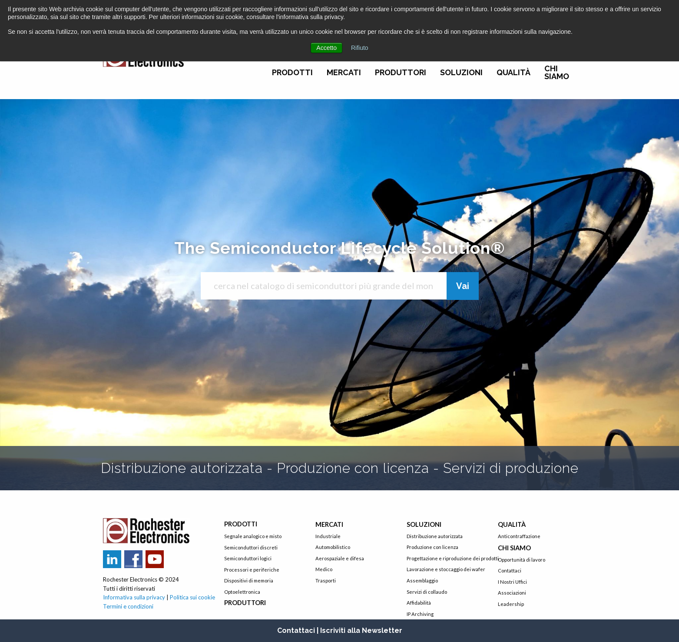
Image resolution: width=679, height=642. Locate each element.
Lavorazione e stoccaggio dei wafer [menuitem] (446, 569)
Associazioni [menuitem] (512, 592)
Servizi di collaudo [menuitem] (427, 592)
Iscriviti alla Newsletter (361, 630)
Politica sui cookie (192, 597)
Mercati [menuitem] (344, 72)
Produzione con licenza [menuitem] (432, 547)
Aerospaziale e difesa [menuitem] (339, 558)
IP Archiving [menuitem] (420, 614)
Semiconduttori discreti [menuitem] (251, 547)
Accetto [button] (326, 47)
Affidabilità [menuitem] (419, 602)
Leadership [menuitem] (511, 604)
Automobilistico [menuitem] (332, 547)
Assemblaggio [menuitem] (422, 580)
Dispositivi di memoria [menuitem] (248, 580)
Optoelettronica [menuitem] (242, 592)
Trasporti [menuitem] (325, 580)
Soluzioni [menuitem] (461, 72)
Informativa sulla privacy (134, 597)
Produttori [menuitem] (400, 72)
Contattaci (296, 630)
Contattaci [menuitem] (509, 570)
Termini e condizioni (128, 606)
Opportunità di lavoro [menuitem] (521, 559)
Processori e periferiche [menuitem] (251, 569)
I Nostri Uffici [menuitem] (512, 582)
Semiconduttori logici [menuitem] (248, 558)
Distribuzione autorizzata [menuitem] (435, 536)
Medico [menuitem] (323, 569)
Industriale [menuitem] (328, 536)
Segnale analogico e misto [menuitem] (253, 536)
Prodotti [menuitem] (292, 72)
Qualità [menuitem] (513, 72)
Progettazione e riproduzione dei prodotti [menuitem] (446, 558)
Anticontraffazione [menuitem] (519, 536)
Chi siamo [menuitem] (556, 72)
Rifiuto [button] (359, 47)
